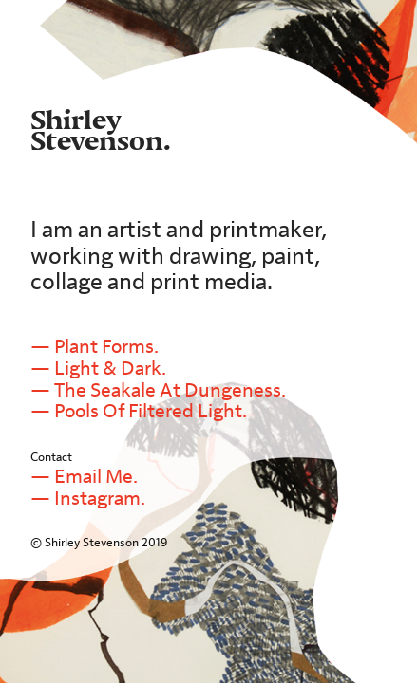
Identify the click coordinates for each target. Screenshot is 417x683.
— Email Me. (84, 477)
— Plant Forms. (94, 347)
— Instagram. (87, 498)
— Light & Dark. (98, 368)
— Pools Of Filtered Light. (138, 411)
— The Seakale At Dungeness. (160, 390)
